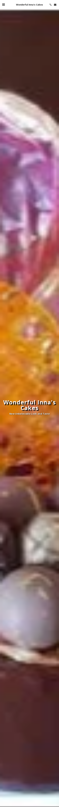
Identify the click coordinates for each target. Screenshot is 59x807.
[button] (3, 4)
